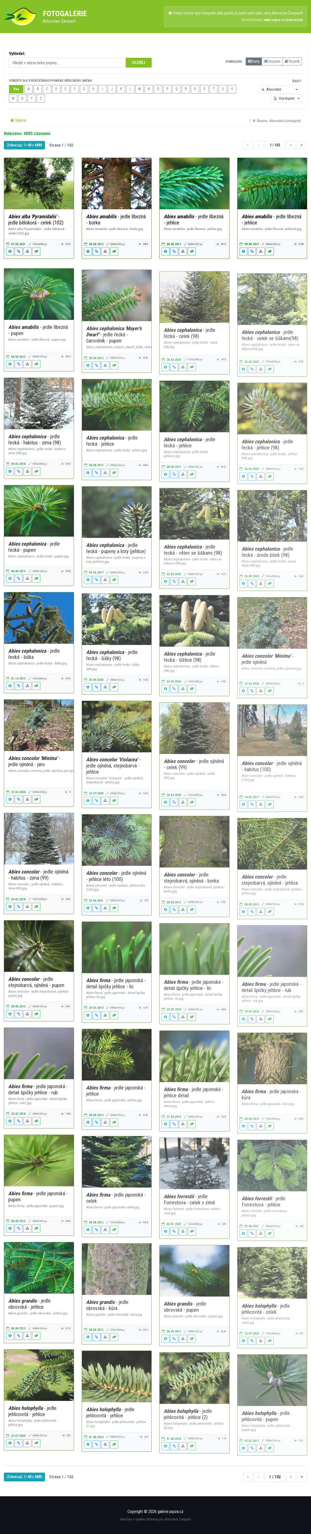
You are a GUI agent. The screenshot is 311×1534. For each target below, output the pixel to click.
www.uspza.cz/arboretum (283, 20)
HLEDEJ (138, 62)
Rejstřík (292, 61)
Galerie (18, 120)
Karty (254, 61)
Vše (16, 89)
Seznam (272, 61)
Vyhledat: (17, 53)
